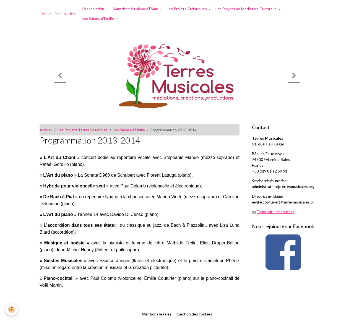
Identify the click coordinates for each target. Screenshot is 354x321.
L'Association (93, 8)
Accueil (46, 129)
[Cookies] (12, 309)
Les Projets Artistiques (187, 8)
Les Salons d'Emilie (98, 18)
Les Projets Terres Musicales (83, 129)
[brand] (58, 13)
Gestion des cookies (194, 314)
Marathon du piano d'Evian (136, 8)
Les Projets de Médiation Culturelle (246, 8)
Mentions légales (156, 314)
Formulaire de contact (275, 211)
